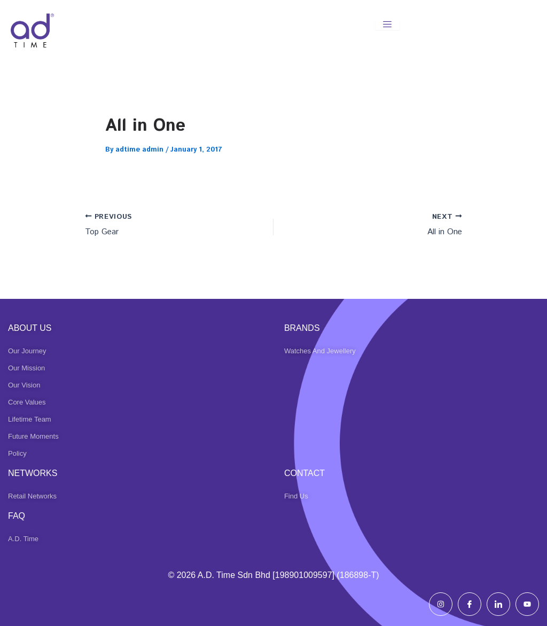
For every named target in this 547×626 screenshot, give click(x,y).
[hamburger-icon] (388, 25)
